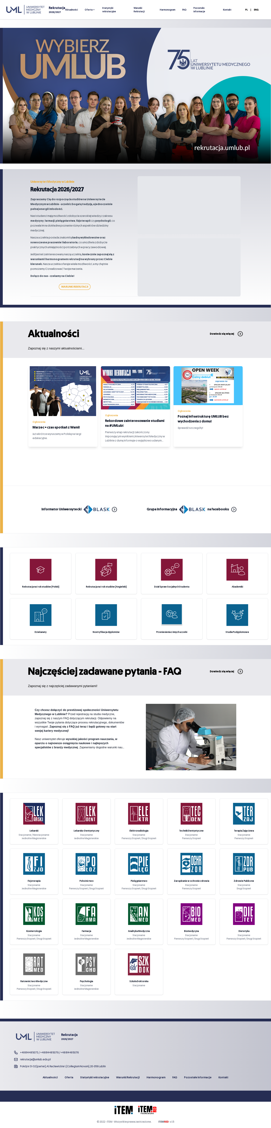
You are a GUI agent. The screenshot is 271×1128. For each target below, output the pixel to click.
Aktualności (71, 9)
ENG (256, 9)
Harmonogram (167, 9)
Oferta (88, 9)
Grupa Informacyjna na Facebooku (191, 509)
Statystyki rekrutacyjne (109, 10)
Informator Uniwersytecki (79, 509)
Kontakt (227, 9)
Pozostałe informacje (199, 10)
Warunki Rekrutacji (139, 10)
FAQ (184, 9)
